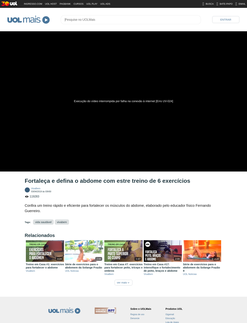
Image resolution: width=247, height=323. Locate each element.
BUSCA (208, 4)
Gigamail (169, 314)
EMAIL (240, 4)
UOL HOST (51, 4)
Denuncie (134, 318)
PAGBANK (65, 4)
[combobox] (131, 19)
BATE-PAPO (225, 4)
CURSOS (78, 4)
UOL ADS (105, 4)
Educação (170, 318)
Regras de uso (137, 314)
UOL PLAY (91, 4)
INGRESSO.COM (33, 4)
